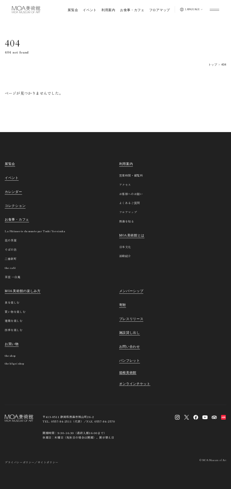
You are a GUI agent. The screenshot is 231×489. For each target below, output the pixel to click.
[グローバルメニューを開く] (214, 9)
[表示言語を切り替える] (191, 9)
